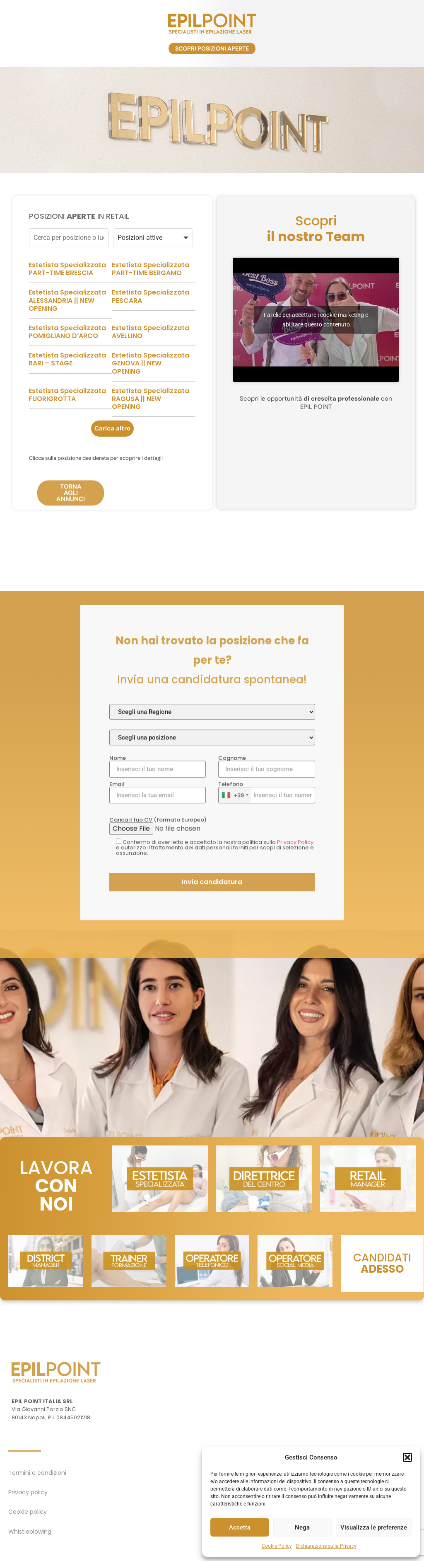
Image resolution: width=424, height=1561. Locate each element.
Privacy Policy (295, 1096)
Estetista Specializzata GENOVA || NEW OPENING (150, 396)
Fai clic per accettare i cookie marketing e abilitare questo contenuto (316, 353)
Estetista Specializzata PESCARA (150, 329)
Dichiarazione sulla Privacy (326, 1546)
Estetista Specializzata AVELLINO (150, 365)
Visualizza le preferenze (373, 1527)
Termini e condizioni (37, 1473)
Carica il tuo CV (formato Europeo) (212, 1080)
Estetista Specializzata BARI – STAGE (67, 392)
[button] (407, 1457)
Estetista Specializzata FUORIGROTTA (67, 428)
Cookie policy (27, 1512)
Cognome (266, 1020)
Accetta (240, 1527)
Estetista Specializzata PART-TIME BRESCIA (67, 302)
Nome (157, 1020)
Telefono (266, 1046)
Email (157, 1046)
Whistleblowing (29, 1531)
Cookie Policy (277, 1546)
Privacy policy (28, 1492)
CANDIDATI (382, 1263)
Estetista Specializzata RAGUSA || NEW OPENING (150, 432)
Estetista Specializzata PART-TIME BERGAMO (150, 302)
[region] (212, 120)
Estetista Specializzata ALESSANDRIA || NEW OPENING (67, 333)
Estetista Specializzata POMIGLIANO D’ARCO (67, 365)
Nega (302, 1527)
